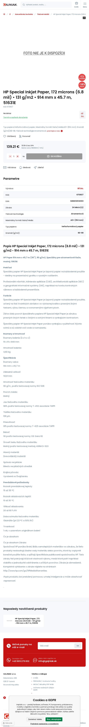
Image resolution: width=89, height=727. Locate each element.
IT (10, 14)
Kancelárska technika (24, 14)
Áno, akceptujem (54, 719)
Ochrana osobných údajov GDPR (43, 689)
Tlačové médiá (43, 14)
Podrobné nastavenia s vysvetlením (44, 724)
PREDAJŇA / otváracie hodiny (44, 681)
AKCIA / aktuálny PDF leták (43, 684)
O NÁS (35, 678)
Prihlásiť (77, 645)
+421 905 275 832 (20, 661)
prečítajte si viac (53, 131)
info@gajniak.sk (47, 661)
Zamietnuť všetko (35, 719)
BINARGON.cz (81, 723)
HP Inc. (82, 114)
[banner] (10, 5)
